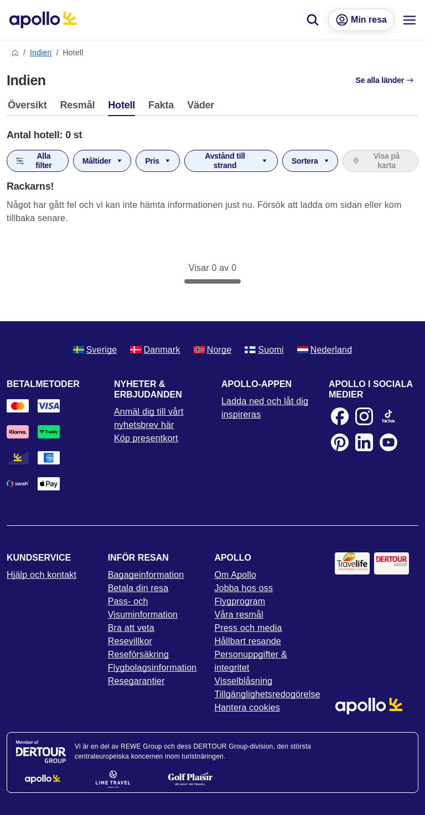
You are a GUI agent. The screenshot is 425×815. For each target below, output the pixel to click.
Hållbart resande (247, 641)
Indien (40, 52)
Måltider (102, 160)
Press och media (248, 628)
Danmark (155, 349)
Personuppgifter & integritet (250, 661)
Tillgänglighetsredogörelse (265, 694)
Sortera (311, 160)
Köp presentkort (146, 438)
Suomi (264, 349)
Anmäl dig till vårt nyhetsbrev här (149, 418)
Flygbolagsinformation (152, 667)
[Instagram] (364, 416)
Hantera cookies (247, 707)
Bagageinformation (146, 574)
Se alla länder (385, 80)
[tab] (30, 108)
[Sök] (313, 20)
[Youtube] (388, 442)
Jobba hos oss (243, 588)
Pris (158, 160)
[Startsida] (43, 20)
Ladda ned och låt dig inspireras (264, 407)
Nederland (325, 349)
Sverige (95, 349)
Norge (213, 349)
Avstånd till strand (236, 160)
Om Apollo (235, 574)
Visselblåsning (243, 681)
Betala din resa (138, 588)
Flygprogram (239, 601)
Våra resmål (238, 614)
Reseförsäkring (138, 654)
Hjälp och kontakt (41, 574)
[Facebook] (340, 416)
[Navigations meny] (409, 20)
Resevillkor (130, 641)
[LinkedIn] (364, 442)
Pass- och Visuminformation (143, 608)
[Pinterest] (340, 442)
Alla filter (33, 160)
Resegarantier (136, 681)
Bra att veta (131, 628)
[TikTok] (388, 416)
